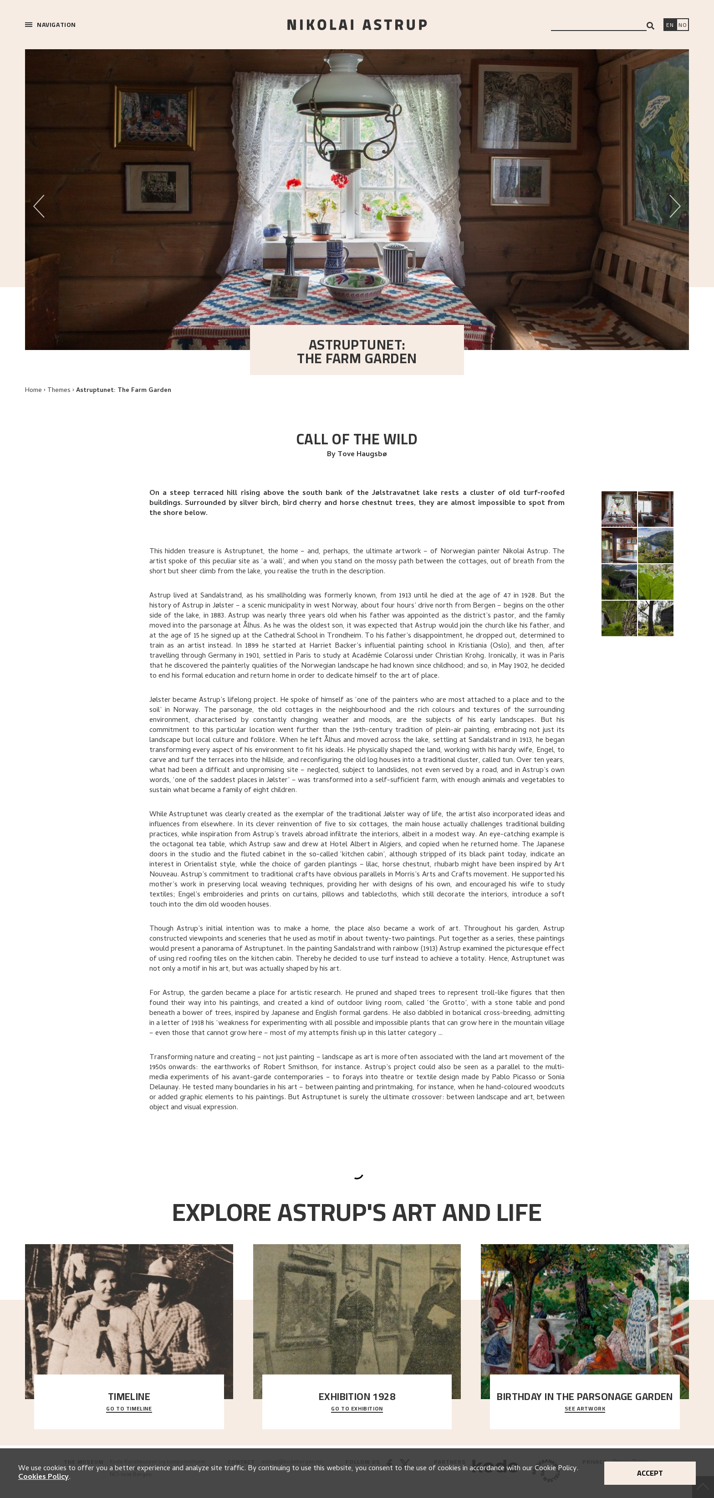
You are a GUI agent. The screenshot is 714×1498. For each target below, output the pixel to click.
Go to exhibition (357, 1409)
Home (33, 391)
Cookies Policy (43, 1477)
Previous (39, 201)
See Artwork (585, 1409)
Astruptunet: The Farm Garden (123, 391)
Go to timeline (129, 1409)
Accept (650, 1473)
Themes (59, 391)
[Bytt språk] (682, 25)
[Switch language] (669, 25)
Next (675, 201)
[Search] (650, 26)
